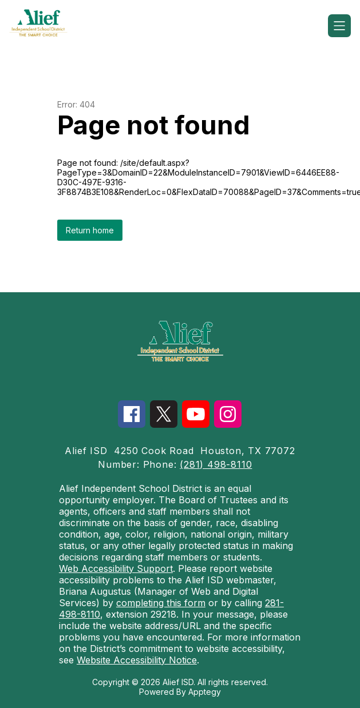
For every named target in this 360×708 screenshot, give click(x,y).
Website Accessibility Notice (137, 660)
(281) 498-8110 (216, 464)
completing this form (160, 602)
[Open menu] (339, 25)
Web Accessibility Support (116, 568)
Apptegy (204, 692)
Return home (90, 230)
